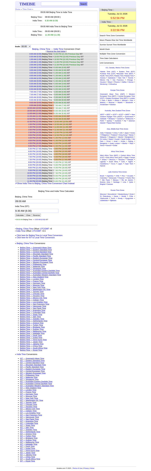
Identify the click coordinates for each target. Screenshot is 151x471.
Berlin (110, 100)
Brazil (102, 176)
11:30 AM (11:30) (34, 116)
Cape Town (129, 164)
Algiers (130, 162)
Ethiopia (130, 159)
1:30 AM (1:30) (36, 62)
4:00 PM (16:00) (35, 140)
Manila (124, 143)
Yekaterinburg (123, 194)
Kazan (116, 196)
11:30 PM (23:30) (34, 181)
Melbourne (129, 119)
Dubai (115, 145)
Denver (131, 82)
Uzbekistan (104, 200)
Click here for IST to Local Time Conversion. (36, 238)
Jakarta (120, 137)
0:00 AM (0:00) (36, 54)
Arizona (103, 78)
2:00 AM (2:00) (36, 65)
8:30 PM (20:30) (35, 165)
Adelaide (103, 119)
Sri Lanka (103, 139)
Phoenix (117, 82)
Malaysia (103, 137)
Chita (131, 196)
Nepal (111, 139)
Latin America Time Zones (117, 172)
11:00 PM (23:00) (34, 178)
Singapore (112, 137)
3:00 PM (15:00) (35, 135)
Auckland (118, 121)
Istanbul (113, 104)
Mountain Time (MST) (125, 74)
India (102, 133)
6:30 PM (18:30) (35, 154)
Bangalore (103, 143)
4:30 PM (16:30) (35, 143)
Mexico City (104, 80)
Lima (124, 182)
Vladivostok (104, 198)
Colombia (103, 178)
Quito (131, 182)
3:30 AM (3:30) (36, 73)
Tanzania (121, 159)
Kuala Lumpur (115, 143)
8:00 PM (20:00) (35, 162)
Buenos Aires (105, 182)
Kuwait (117, 139)
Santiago (116, 182)
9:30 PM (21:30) (35, 170)
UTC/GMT (44, 229)
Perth (102, 121)
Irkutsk (123, 196)
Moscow (111, 102)
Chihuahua (113, 84)
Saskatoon (112, 78)
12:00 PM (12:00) (34, 119)
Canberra (120, 119)
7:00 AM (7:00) (36, 92)
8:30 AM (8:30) (36, 100)
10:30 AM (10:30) (34, 111)
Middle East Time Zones (119, 129)
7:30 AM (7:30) (36, 94)
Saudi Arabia (125, 139)
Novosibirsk (112, 194)
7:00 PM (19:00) (35, 157)
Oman (108, 141)
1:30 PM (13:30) (35, 127)
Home (17, 9)
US (107, 68)
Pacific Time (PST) (107, 76)
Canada (111, 68)
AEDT (108, 114)
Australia (108, 111)
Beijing (130, 141)
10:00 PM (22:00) (34, 173)
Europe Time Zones (117, 90)
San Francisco (118, 80)
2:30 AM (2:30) (36, 67)
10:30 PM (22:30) (34, 176)
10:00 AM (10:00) (34, 108)
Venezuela (112, 178)
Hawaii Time (129, 76)
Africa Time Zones (117, 151)
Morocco (112, 159)
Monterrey (103, 84)
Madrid (120, 102)
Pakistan (108, 133)
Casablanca (104, 164)
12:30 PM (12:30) (34, 121)
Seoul (102, 145)
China (115, 133)
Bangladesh (129, 137)
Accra (113, 164)
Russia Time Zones (117, 190)
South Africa (113, 162)
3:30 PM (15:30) (35, 138)
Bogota (102, 184)
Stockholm (129, 102)
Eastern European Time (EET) (117, 98)
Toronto (130, 78)
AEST (102, 114)
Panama (121, 178)
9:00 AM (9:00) (36, 103)
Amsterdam (104, 104)
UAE (121, 133)
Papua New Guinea (114, 123)
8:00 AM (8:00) (36, 97)
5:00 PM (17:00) (35, 146)
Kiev (131, 100)
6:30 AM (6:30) (36, 89)
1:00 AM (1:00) (36, 59)
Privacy (86, 468)
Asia (108, 129)
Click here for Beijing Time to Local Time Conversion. (40, 235)
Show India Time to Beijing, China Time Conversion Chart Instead (45, 183)
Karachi (108, 145)
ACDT (114, 114)
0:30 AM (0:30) (36, 57)
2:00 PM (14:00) (35, 130)
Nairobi (102, 166)
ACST (121, 114)
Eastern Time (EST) (127, 71)
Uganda (103, 162)
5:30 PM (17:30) (35, 149)
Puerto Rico (130, 178)
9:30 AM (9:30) (36, 105)
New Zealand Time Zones (121, 111)
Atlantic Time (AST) (108, 71)
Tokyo (131, 143)
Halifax (124, 82)
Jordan (123, 141)
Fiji (125, 121)
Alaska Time (119, 76)
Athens (116, 100)
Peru (123, 176)
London (132, 98)
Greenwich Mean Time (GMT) (112, 94)
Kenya (132, 157)
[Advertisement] (117, 220)
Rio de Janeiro (127, 180)
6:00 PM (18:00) (35, 151)
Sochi (113, 198)
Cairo (123, 162)
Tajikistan (113, 200)
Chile (117, 176)
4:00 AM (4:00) (36, 75)
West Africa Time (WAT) (109, 155)
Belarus (103, 102)
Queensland (129, 117)
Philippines (105, 135)
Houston (103, 82)
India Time (58, 49)
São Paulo (106, 180)
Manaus (116, 180)
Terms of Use (77, 468)
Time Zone (27, 9)
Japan (126, 133)
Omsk (132, 194)
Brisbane (112, 119)
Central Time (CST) (108, 74)
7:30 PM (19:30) (35, 159)
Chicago (130, 80)
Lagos (120, 164)
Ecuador (130, 176)
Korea (133, 133)
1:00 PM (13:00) (35, 124)
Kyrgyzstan (129, 198)
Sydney (109, 121)
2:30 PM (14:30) (35, 132)
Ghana (104, 159)
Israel (116, 141)
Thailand (114, 135)
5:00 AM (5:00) (36, 81)
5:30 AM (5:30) (36, 84)
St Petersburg (105, 196)
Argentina (109, 176)
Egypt (126, 157)
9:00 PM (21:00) (35, 168)
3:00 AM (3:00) (36, 70)
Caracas (110, 184)
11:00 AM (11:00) (34, 113)
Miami (110, 82)
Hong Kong (123, 135)
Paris (103, 100)
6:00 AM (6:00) (36, 86)
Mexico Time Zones (122, 68)
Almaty (120, 198)
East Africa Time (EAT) (114, 157)
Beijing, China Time (41, 49)
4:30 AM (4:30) (36, 78)
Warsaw (125, 100)
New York (121, 78)
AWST (127, 114)
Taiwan (131, 135)
